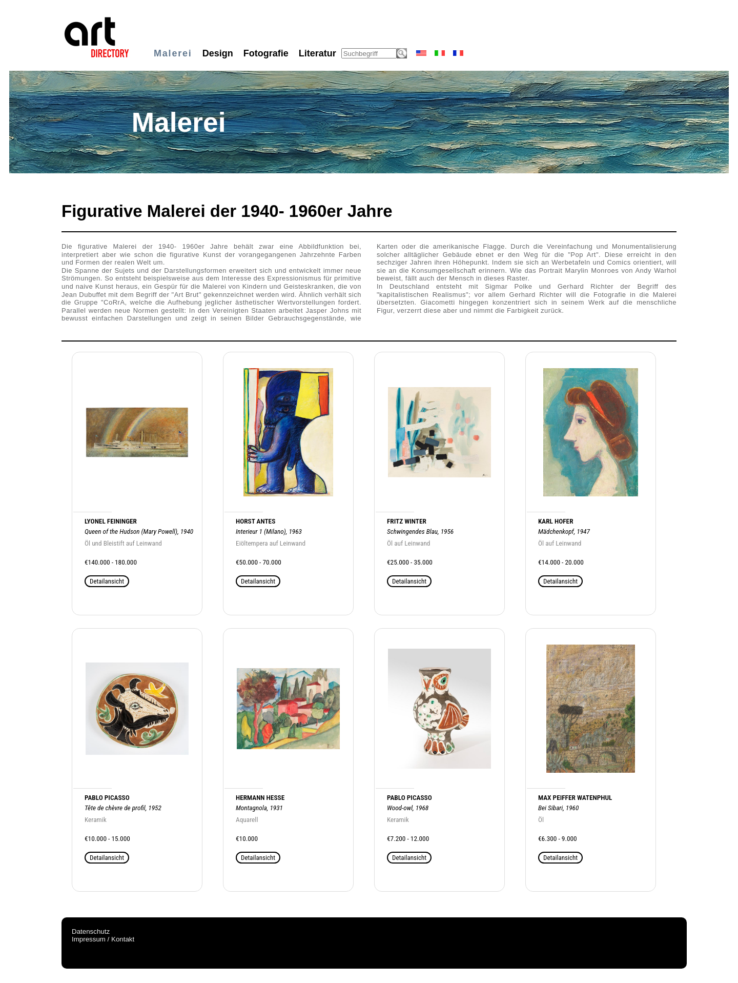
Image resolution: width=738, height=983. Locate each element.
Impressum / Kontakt (103, 939)
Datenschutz (91, 931)
